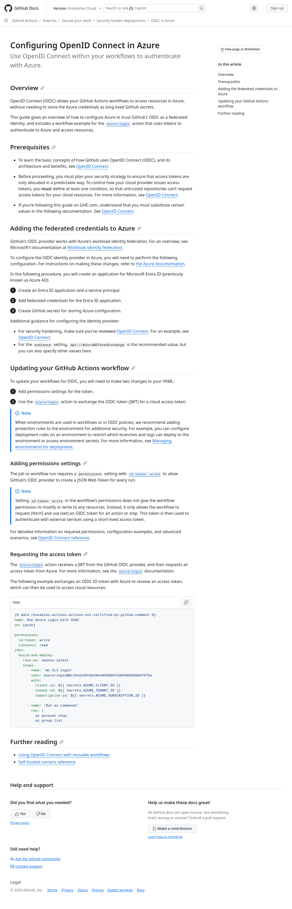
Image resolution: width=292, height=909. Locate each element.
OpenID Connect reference (63, 538)
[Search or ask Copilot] (155, 8)
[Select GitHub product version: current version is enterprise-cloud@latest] (77, 8)
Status (83, 890)
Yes (20, 813)
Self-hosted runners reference (46, 762)
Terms (52, 890)
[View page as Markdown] (240, 49)
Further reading (37, 741)
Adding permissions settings (48, 463)
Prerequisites (33, 147)
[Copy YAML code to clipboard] (186, 602)
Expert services (120, 890)
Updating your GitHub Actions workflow (72, 368)
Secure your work (76, 20)
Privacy (67, 890)
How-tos (50, 20)
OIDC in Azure (162, 20)
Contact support (26, 866)
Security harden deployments (121, 20)
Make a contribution (172, 828)
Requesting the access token (48, 554)
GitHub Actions (24, 20)
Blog (141, 890)
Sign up (277, 8)
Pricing (98, 890)
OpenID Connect (92, 166)
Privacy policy (20, 823)
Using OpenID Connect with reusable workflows (64, 755)
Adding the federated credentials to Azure (75, 228)
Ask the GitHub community (35, 858)
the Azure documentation (160, 264)
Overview (27, 87)
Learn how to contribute (165, 837)
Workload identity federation (94, 247)
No (41, 813)
